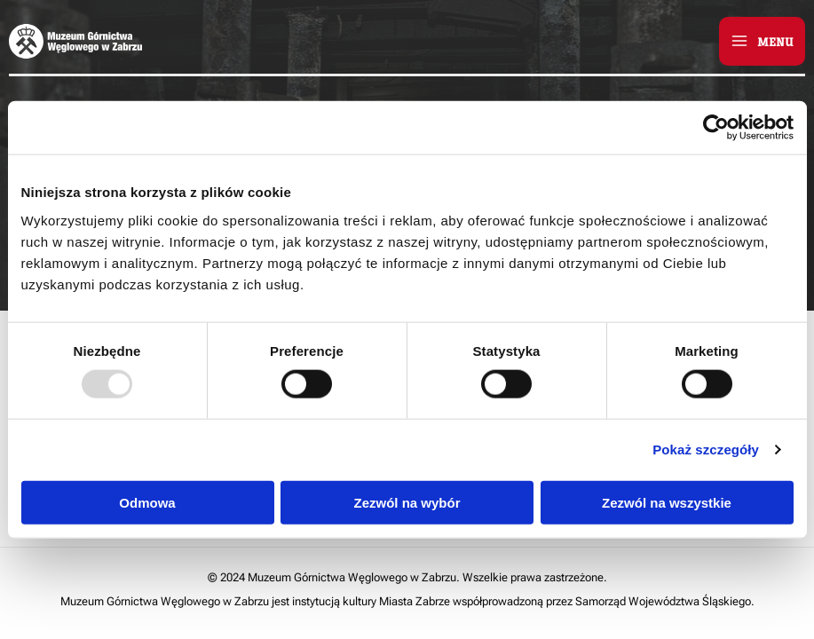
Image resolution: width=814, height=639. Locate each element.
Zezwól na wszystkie (666, 501)
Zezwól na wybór (406, 501)
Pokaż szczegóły (705, 449)
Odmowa (147, 501)
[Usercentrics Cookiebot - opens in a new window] (716, 127)
